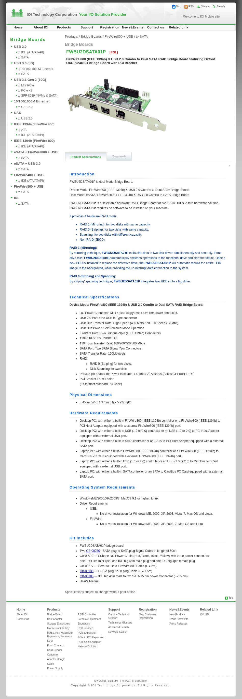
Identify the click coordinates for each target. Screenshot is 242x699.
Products (64, 27)
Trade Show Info (178, 619)
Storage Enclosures (58, 623)
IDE (17, 198)
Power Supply (55, 668)
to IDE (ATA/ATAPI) (31, 52)
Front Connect (55, 645)
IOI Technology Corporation (77, 14)
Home (18, 27)
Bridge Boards (91, 36)
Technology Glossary (120, 622)
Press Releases (178, 623)
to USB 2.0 (25, 107)
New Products (177, 614)
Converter (53, 654)
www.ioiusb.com (135, 680)
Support (87, 27)
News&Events (132, 27)
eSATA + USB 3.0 (27, 163)
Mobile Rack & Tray (58, 628)
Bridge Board (54, 614)
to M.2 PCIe (26, 85)
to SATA (23, 57)
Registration (109, 27)
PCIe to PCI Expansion (91, 637)
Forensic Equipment (89, 619)
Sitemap (205, 6)
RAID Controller (87, 614)
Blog (178, 6)
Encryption (84, 623)
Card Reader (54, 650)
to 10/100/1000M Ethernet (35, 69)
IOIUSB (204, 614)
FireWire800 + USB (29, 186)
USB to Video (85, 628)
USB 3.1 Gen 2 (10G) (30, 80)
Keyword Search (117, 631)
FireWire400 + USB (29, 175)
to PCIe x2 (25, 90)
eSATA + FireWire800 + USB (36, 152)
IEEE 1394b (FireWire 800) (34, 141)
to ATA (22, 130)
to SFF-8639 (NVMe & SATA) (38, 95)
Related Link (178, 27)
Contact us (155, 27)
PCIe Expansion (87, 632)
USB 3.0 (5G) (24, 63)
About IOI (41, 27)
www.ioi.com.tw (106, 680)
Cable (50, 663)
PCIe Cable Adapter (89, 642)
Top (230, 597)
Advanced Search (118, 627)
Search (221, 6)
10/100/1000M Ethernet (31, 101)
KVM (50, 641)
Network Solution (87, 646)
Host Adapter (54, 619)
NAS (17, 113)
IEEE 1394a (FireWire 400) (34, 124)
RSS (191, 6)
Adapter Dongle (56, 659)
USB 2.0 (20, 47)
